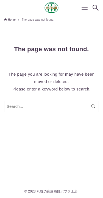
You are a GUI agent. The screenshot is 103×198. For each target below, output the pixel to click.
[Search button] (95, 7)
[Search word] (51, 106)
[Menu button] (84, 7)
